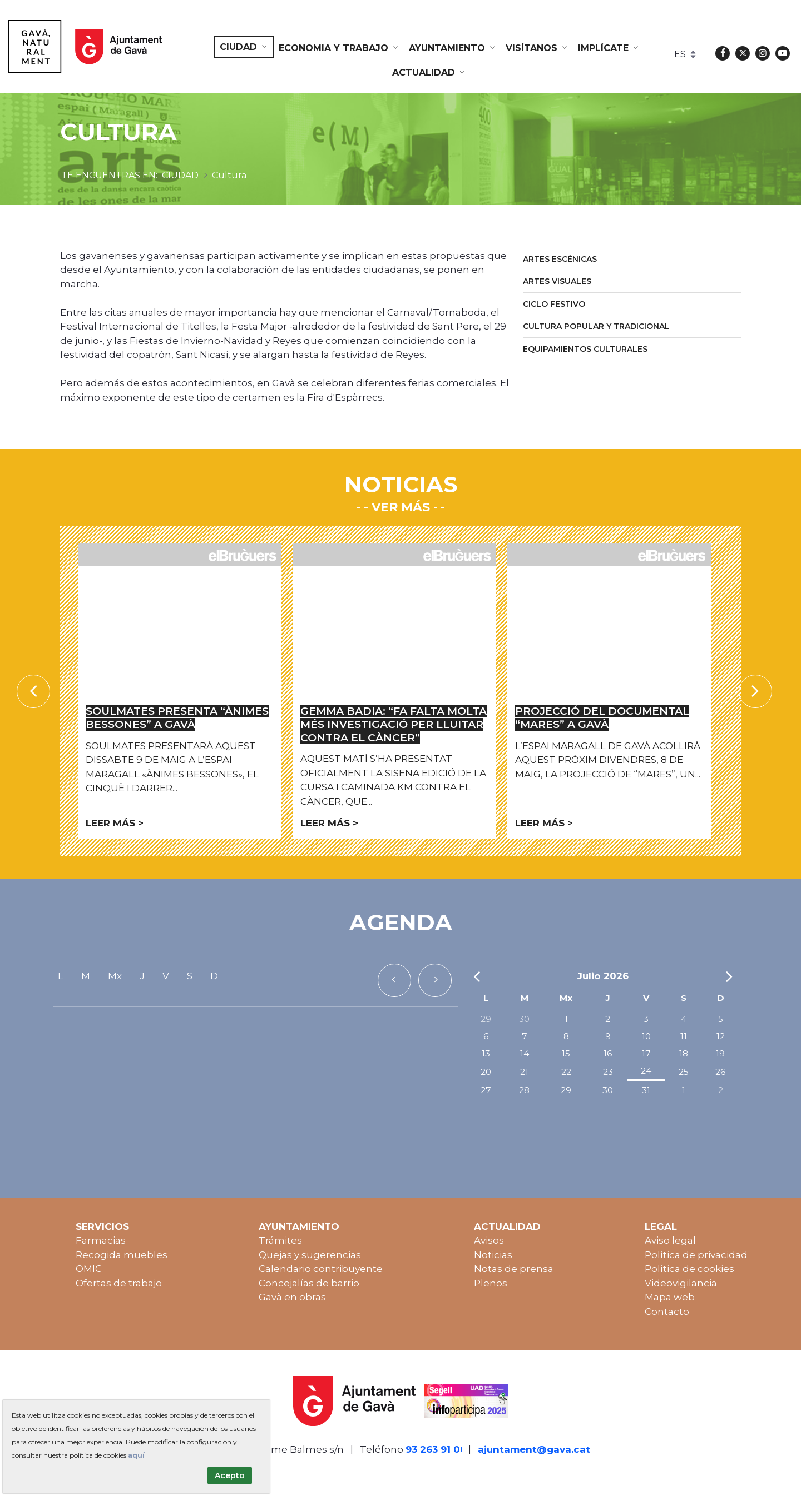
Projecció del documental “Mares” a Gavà (602, 718)
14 (524, 1053)
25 (684, 1071)
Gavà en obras (292, 1297)
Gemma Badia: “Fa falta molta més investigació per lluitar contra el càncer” (393, 724)
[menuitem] (244, 47)
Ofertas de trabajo (119, 1283)
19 (720, 1053)
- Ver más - (401, 507)
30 (524, 1019)
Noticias (493, 1254)
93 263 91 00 (436, 1449)
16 (608, 1053)
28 (524, 1090)
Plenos (490, 1283)
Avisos (489, 1240)
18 (683, 1053)
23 (608, 1071)
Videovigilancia (681, 1283)
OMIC (89, 1268)
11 (683, 1036)
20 (486, 1071)
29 (486, 1019)
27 (486, 1090)
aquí (136, 1455)
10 (646, 1036)
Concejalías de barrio (309, 1283)
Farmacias (101, 1240)
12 (720, 1036)
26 (720, 1071)
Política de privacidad (696, 1254)
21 (524, 1071)
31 (646, 1090)
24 (646, 1070)
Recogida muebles (121, 1254)
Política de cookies (689, 1268)
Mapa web (670, 1297)
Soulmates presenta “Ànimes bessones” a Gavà (177, 718)
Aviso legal (670, 1240)
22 (566, 1071)
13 (486, 1053)
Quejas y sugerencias (310, 1254)
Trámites (280, 1240)
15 (566, 1053)
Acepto (230, 1475)
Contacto (667, 1311)
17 (646, 1053)
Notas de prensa (513, 1268)
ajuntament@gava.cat (534, 1449)
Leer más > (115, 823)
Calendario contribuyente (321, 1268)
